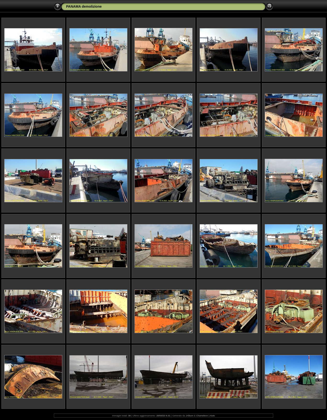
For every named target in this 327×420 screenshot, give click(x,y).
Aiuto (212, 415)
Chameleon (202, 415)
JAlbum (189, 415)
